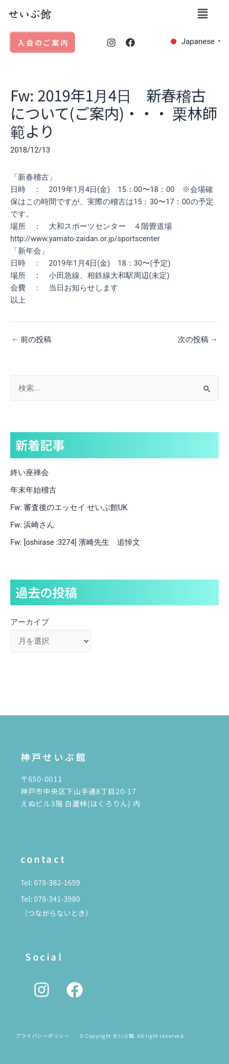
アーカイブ (29, 622)
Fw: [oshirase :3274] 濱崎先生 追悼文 (75, 542)
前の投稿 (31, 340)
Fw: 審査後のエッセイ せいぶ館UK (68, 507)
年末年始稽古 (33, 490)
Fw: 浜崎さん (32, 524)
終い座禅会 (29, 472)
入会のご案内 (43, 42)
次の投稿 (198, 340)
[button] (203, 14)
